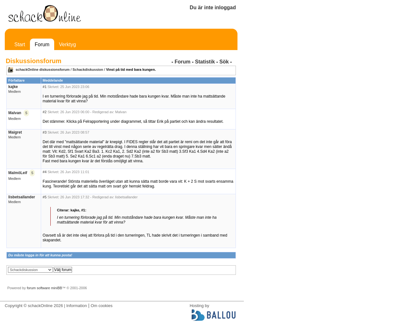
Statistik (205, 61)
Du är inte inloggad (213, 7)
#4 (45, 172)
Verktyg (67, 44)
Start (19, 44)
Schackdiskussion (88, 69)
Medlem (14, 91)
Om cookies (101, 305)
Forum (42, 44)
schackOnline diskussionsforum (42, 69)
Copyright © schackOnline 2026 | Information (46, 305)
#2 (45, 112)
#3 (45, 132)
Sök (224, 61)
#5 (45, 197)
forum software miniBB (44, 288)
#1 (45, 87)
